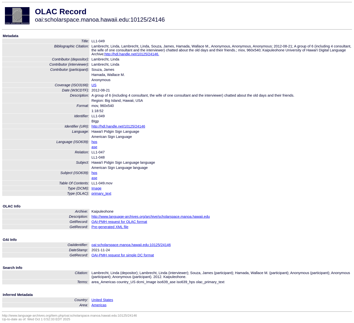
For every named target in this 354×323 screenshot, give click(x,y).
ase (94, 147)
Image (96, 188)
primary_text (101, 193)
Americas (98, 305)
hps (94, 142)
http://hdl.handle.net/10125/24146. (131, 54)
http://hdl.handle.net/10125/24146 (118, 126)
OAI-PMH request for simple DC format (122, 255)
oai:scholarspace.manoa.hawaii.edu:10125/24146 (131, 245)
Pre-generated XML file (109, 227)
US (93, 85)
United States (102, 300)
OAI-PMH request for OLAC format (119, 222)
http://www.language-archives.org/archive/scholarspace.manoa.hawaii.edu (150, 217)
